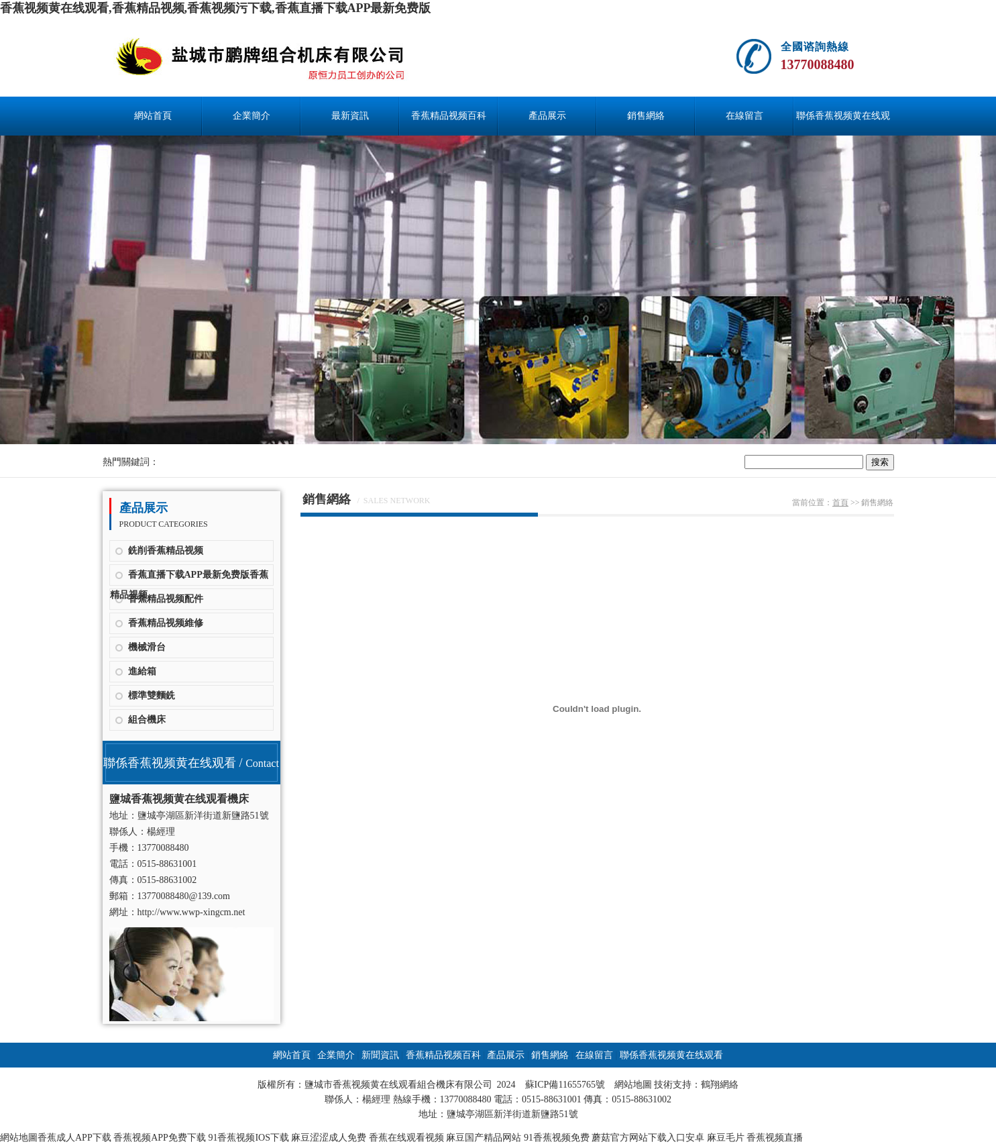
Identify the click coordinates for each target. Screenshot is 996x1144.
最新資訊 (350, 116)
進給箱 (142, 671)
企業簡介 (251, 116)
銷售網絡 (646, 116)
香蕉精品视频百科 (448, 116)
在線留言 (744, 116)
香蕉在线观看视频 (406, 1138)
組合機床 (147, 720)
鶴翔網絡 (719, 1085)
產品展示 (547, 116)
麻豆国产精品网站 (483, 1138)
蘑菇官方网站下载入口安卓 (648, 1138)
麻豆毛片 (725, 1138)
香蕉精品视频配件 (165, 599)
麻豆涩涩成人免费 (328, 1138)
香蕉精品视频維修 (165, 623)
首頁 (840, 502)
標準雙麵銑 (151, 695)
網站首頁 (153, 116)
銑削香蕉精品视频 (165, 550)
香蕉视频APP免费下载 (159, 1138)
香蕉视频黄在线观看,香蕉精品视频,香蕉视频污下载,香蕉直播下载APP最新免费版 (215, 8)
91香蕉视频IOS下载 (248, 1138)
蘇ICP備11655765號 (565, 1085)
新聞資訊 (380, 1055)
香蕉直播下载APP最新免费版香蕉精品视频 (189, 578)
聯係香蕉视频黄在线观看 (843, 123)
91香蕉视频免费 (557, 1138)
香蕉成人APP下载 (74, 1138)
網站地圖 (633, 1085)
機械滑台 (147, 647)
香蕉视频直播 (774, 1138)
